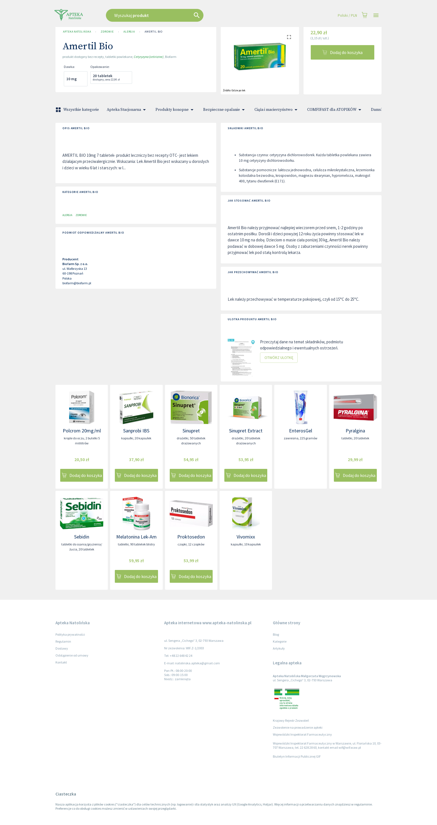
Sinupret (191, 430)
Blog (276, 634)
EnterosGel (300, 430)
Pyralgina (355, 430)
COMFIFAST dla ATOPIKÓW (335, 110)
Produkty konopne (175, 110)
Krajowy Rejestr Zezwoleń (291, 720)
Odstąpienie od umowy (71, 655)
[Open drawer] (376, 15)
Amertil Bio (153, 31)
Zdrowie (107, 31)
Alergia (129, 31)
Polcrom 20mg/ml (82, 430)
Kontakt (61, 662)
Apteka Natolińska (77, 31)
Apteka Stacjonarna (127, 110)
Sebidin (81, 536)
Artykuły (279, 648)
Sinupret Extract (246, 430)
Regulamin (63, 641)
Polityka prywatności (70, 634)
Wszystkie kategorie (77, 109)
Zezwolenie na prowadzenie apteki (297, 727)
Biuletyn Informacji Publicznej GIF (297, 756)
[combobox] (183, 15)
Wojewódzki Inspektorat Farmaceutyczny (302, 734)
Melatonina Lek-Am (136, 536)
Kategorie (280, 641)
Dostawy (61, 648)
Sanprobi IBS (136, 430)
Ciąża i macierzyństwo (277, 110)
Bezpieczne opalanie (225, 110)
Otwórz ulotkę (278, 358)
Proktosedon (191, 536)
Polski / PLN (347, 15)
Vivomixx (246, 536)
